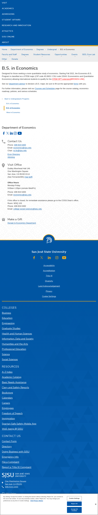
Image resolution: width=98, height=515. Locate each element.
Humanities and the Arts (15, 344)
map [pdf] (28, 177)
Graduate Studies (11, 328)
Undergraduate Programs (20, 99)
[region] (49, 504)
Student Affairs (11, 20)
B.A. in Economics (12, 103)
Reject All (74, 503)
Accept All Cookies (74, 510)
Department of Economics (22, 49)
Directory (7, 446)
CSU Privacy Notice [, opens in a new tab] (36, 501)
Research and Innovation (16, 25)
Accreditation (49, 270)
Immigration (8, 418)
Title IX (49, 275)
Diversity (49, 281)
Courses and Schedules (45, 88)
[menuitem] (10, 54)
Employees (8, 408)
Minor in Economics (13, 112)
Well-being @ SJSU (12, 428)
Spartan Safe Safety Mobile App (19, 423)
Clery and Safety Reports (15, 387)
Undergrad (52, 49)
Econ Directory (14, 154)
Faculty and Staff (9, 54)
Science (6, 354)
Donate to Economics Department (22, 223)
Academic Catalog (11, 377)
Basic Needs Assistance (14, 382)
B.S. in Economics (67, 49)
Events (74, 54)
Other (4, 59)
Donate (15, 59)
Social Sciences (10, 359)
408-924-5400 (20, 145)
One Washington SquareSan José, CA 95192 (15, 482)
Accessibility (49, 265)
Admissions (8, 14)
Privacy (49, 291)
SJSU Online (8, 36)
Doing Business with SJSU (15, 451)
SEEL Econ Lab (88, 54)
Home (4, 49)
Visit (4, 3)
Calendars (7, 397)
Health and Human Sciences (17, 333)
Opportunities (61, 54)
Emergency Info (10, 456)
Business (6, 313)
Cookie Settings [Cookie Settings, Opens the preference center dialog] (74, 498)
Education (7, 318)
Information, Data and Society (18, 338)
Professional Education (14, 349)
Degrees (40, 49)
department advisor (17, 84)
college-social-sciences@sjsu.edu (27, 209)
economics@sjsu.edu (22, 148)
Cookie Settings (49, 296)
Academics (8, 8)
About (5, 42)
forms (76, 84)
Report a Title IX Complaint (16, 467)
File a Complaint (10, 462)
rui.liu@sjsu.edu (20, 151)
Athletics (7, 31)
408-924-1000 (11, 487)
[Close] (95, 504)
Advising (11, 157)
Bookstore (7, 392)
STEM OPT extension (61, 79)
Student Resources (41, 54)
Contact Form (9, 441)
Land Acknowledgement (49, 286)
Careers (6, 403)
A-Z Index (7, 372)
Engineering (8, 323)
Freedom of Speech (12, 413)
